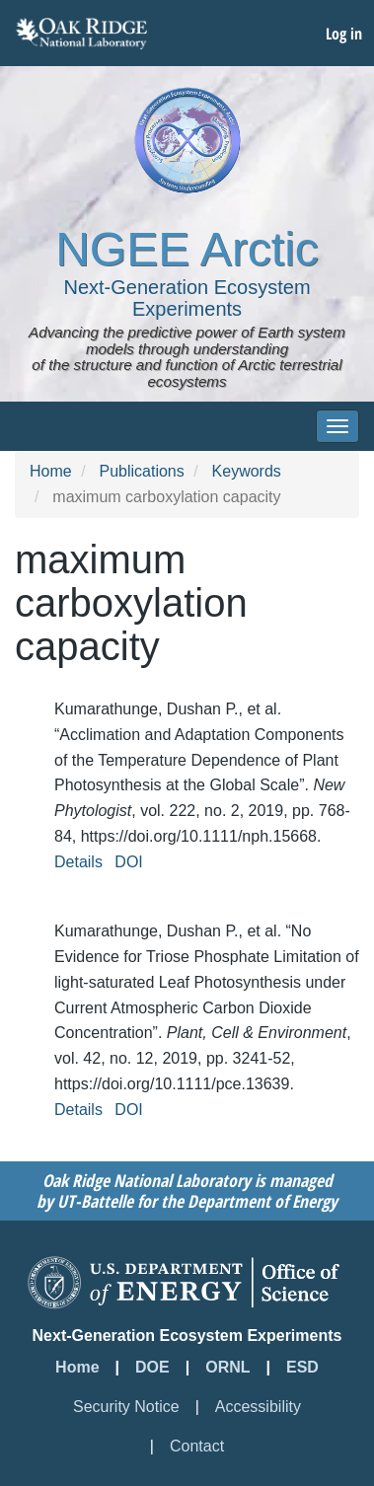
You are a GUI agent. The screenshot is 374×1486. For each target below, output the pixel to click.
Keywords (246, 471)
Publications (141, 471)
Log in (344, 33)
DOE (152, 1367)
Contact (197, 1446)
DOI (128, 862)
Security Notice (126, 1406)
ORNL (227, 1367)
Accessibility (258, 1406)
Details (78, 862)
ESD (302, 1367)
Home (51, 471)
